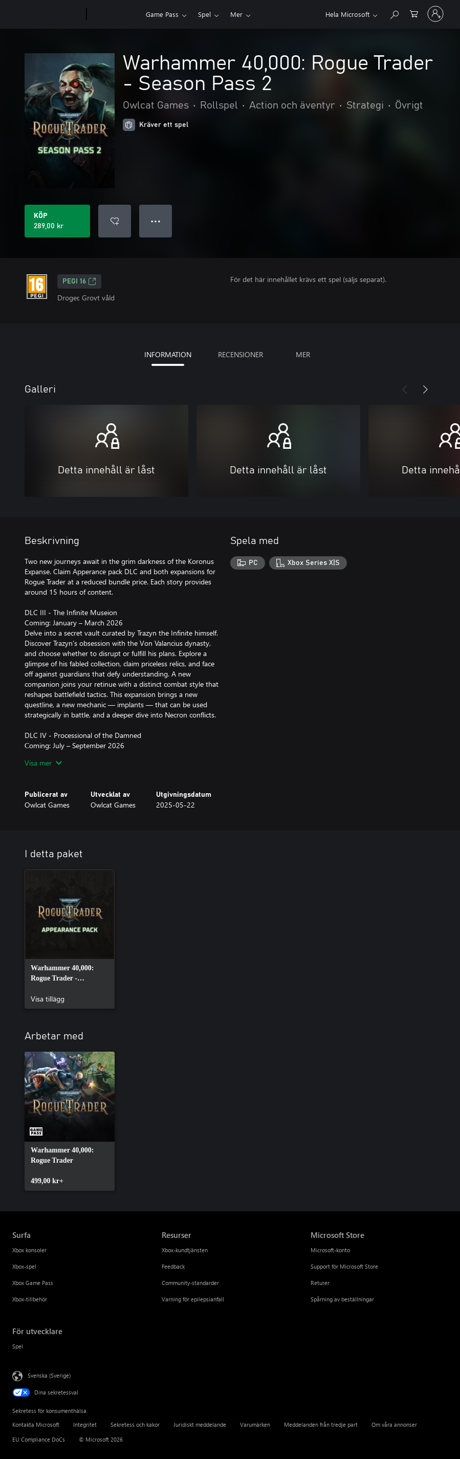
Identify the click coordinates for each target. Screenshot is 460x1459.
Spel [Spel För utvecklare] (17, 1346)
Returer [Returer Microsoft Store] (320, 1282)
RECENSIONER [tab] (240, 354)
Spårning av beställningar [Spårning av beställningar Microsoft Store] (342, 1299)
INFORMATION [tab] (167, 354)
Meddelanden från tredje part (321, 1424)
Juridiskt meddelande (199, 1424)
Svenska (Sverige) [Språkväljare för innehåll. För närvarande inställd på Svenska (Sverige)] (49, 1375)
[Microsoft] (47, 14)
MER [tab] (303, 354)
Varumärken (255, 1424)
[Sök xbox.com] (394, 13)
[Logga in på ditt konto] (435, 14)
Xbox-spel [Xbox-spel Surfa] (24, 1266)
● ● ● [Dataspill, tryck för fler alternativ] (156, 221)
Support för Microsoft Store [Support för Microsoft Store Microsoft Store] (344, 1266)
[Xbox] (115, 14)
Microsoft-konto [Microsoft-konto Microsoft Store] (330, 1250)
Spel (204, 14)
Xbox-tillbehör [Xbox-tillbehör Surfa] (29, 1299)
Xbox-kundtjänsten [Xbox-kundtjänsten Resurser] (185, 1250)
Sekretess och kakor (135, 1424)
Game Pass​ (162, 14)
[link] (70, 939)
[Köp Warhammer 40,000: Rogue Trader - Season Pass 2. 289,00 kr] (57, 221)
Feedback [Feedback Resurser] (173, 1266)
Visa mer (43, 763)
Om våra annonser (394, 1424)
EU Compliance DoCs (38, 1439)
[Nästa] (425, 389)
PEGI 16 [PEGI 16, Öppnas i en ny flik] (79, 281)
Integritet (85, 1424)
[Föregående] (405, 389)
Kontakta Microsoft (35, 1424)
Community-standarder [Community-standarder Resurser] (190, 1282)
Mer (236, 14)
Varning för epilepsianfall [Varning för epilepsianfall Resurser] (193, 1299)
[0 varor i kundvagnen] (414, 13)
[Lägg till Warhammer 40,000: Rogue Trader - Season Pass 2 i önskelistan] (114, 221)
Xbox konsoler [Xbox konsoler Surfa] (29, 1250)
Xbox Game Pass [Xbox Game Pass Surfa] (32, 1282)
